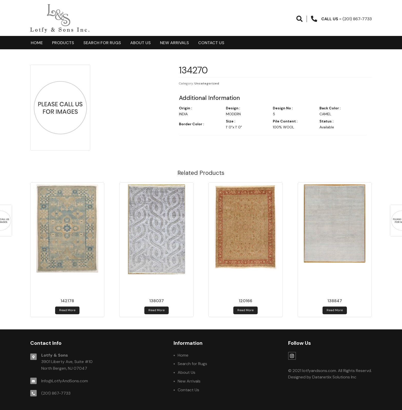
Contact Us (211, 42)
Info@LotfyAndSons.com (64, 381)
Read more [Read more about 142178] (67, 310)
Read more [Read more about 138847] (335, 310)
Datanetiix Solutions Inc (334, 377)
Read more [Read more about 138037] (156, 310)
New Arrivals (174, 42)
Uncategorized (206, 83)
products (63, 42)
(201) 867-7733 (56, 393)
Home (37, 42)
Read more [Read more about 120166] (245, 310)
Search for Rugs (102, 42)
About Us (140, 42)
